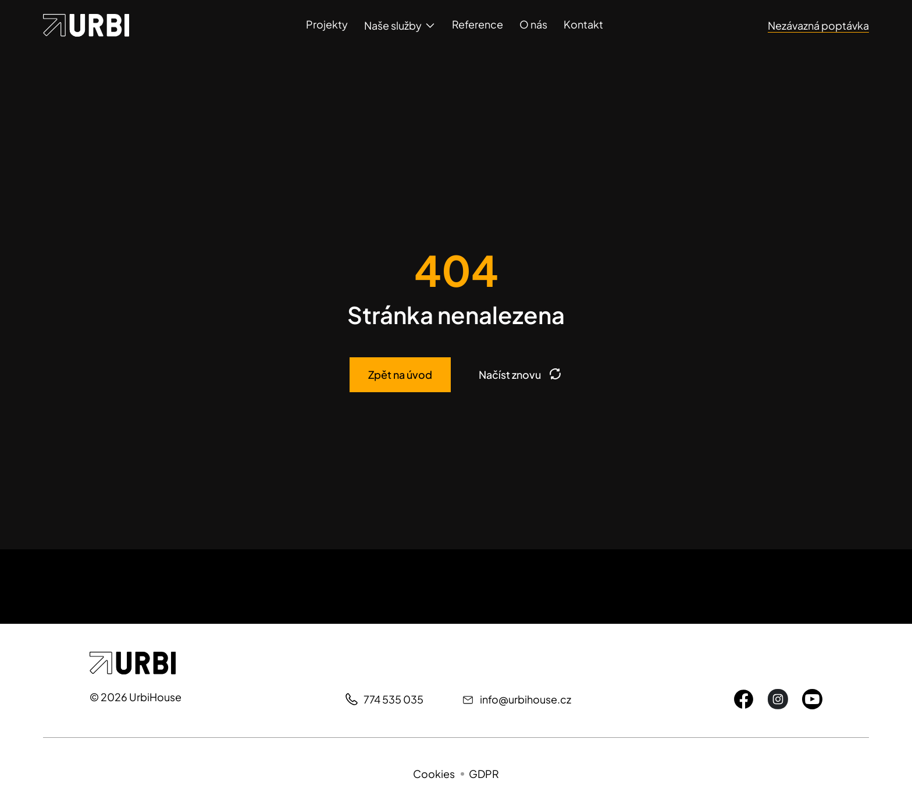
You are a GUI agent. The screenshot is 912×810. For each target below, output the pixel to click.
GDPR (484, 773)
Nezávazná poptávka (818, 25)
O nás (533, 24)
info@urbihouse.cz (525, 699)
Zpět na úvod (400, 374)
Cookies (434, 773)
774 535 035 (393, 699)
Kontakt (583, 24)
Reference (477, 24)
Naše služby (393, 25)
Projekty (327, 24)
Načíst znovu (520, 375)
